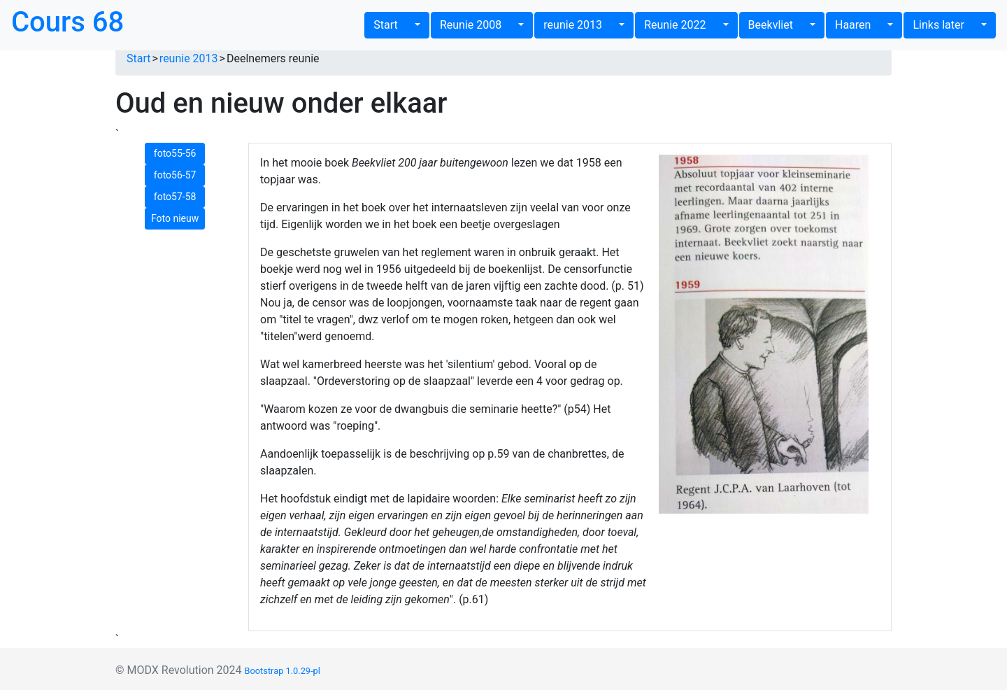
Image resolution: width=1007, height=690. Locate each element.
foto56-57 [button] (175, 175)
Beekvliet (777, 24)
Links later (945, 24)
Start (392, 24)
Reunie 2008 (477, 24)
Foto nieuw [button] (175, 218)
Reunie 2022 (682, 24)
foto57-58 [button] (175, 196)
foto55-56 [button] (175, 153)
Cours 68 (67, 22)
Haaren (860, 24)
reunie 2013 (579, 24)
